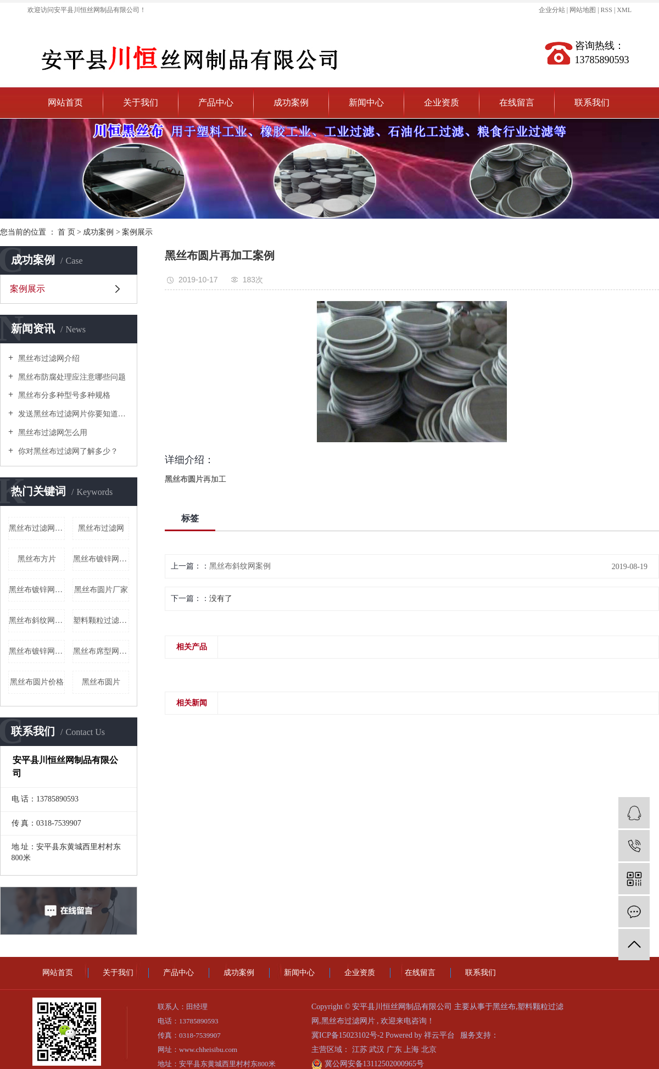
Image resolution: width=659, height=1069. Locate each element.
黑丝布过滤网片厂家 (37, 528)
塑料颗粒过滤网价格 (101, 620)
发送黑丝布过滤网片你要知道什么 (72, 414)
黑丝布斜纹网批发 (37, 620)
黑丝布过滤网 (101, 528)
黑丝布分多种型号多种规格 (63, 395)
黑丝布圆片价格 (37, 682)
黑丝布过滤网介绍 (48, 358)
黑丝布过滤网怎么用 (51, 432)
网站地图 (583, 10)
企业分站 (552, 10)
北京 (429, 1049)
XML (624, 10)
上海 (412, 1049)
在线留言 (516, 102)
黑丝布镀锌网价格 (37, 651)
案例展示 (137, 232)
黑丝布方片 (37, 559)
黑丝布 (504, 1007)
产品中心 (215, 102)
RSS (606, 10)
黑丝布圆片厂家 (101, 590)
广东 (395, 1049)
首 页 (66, 232)
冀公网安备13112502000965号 (367, 1064)
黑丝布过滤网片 (348, 1021)
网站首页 (65, 102)
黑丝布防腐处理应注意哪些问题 (71, 377)
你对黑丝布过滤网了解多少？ (67, 451)
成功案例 (291, 102)
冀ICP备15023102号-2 (347, 1035)
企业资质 (441, 102)
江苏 (361, 1049)
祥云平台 (439, 1035)
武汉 (378, 1049)
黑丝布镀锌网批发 (37, 590)
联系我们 (592, 102)
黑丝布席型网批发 (101, 651)
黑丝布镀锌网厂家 (101, 559)
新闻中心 (366, 102)
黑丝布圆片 (101, 682)
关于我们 (140, 102)
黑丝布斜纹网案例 (240, 566)
